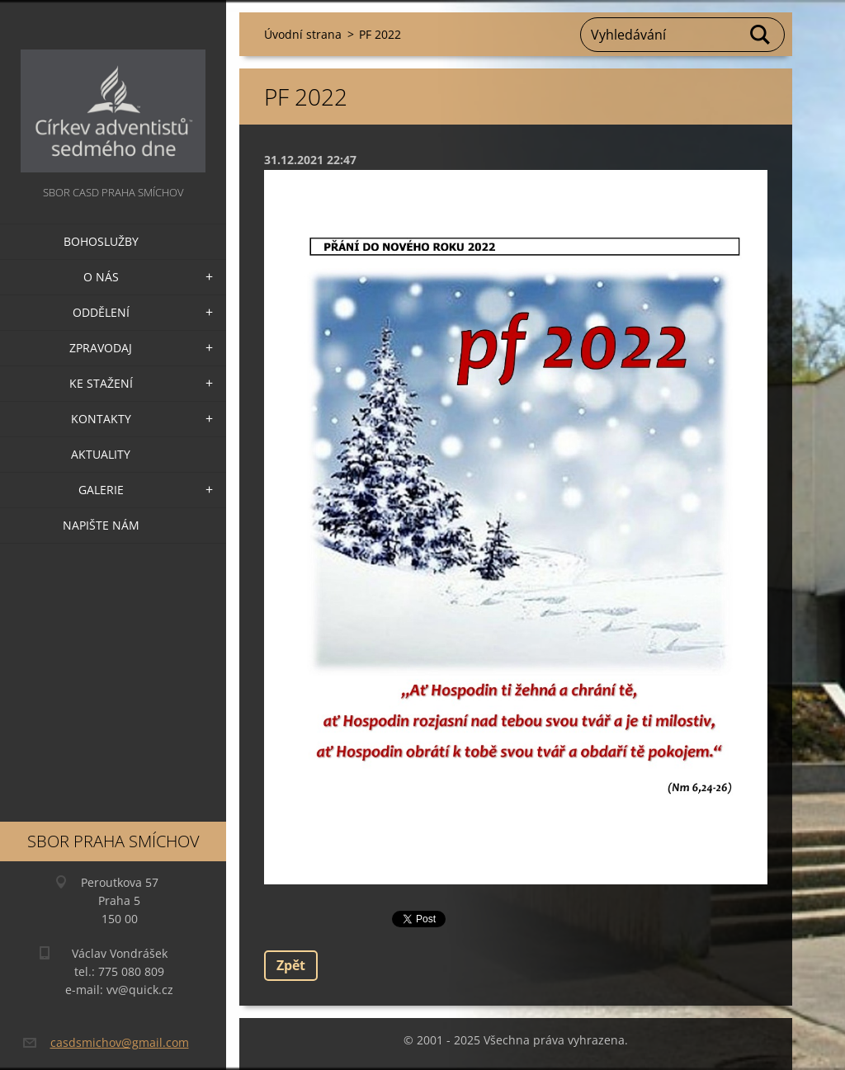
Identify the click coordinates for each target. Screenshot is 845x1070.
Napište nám (101, 525)
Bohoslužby (101, 241)
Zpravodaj (100, 348)
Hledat (761, 34)
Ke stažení (101, 383)
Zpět (290, 965)
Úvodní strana (303, 34)
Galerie (101, 489)
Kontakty (101, 419)
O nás (101, 277)
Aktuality (100, 454)
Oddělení (101, 312)
